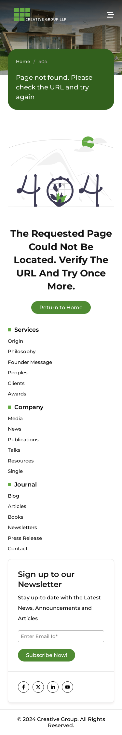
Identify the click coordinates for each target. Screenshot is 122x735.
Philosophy (21, 351)
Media (15, 418)
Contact (18, 548)
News (14, 429)
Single (15, 471)
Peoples (18, 372)
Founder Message (30, 362)
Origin (15, 341)
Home (23, 61)
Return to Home (61, 307)
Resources (21, 461)
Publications (23, 439)
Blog (13, 496)
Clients (16, 383)
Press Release (25, 538)
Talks (14, 450)
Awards (17, 394)
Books (15, 517)
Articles (17, 506)
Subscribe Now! (46, 655)
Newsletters (22, 527)
